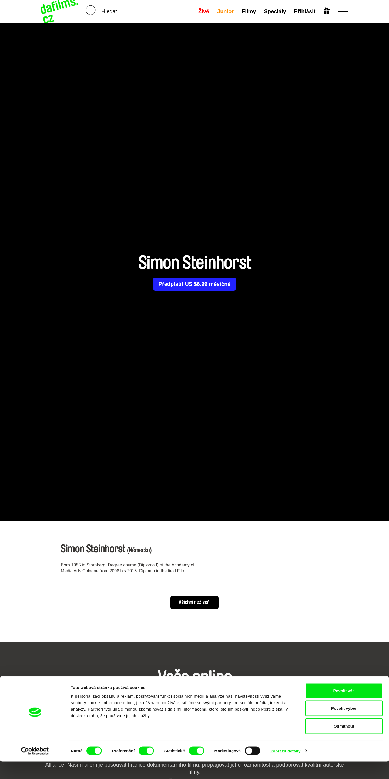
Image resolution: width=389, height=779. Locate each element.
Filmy (248, 11)
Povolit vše (343, 708)
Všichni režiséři (194, 602)
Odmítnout (344, 743)
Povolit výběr (344, 726)
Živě (203, 11)
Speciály (274, 11)
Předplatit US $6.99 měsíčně (195, 284)
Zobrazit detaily (285, 768)
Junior (225, 11)
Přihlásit (304, 11)
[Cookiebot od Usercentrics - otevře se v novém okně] (35, 768)
